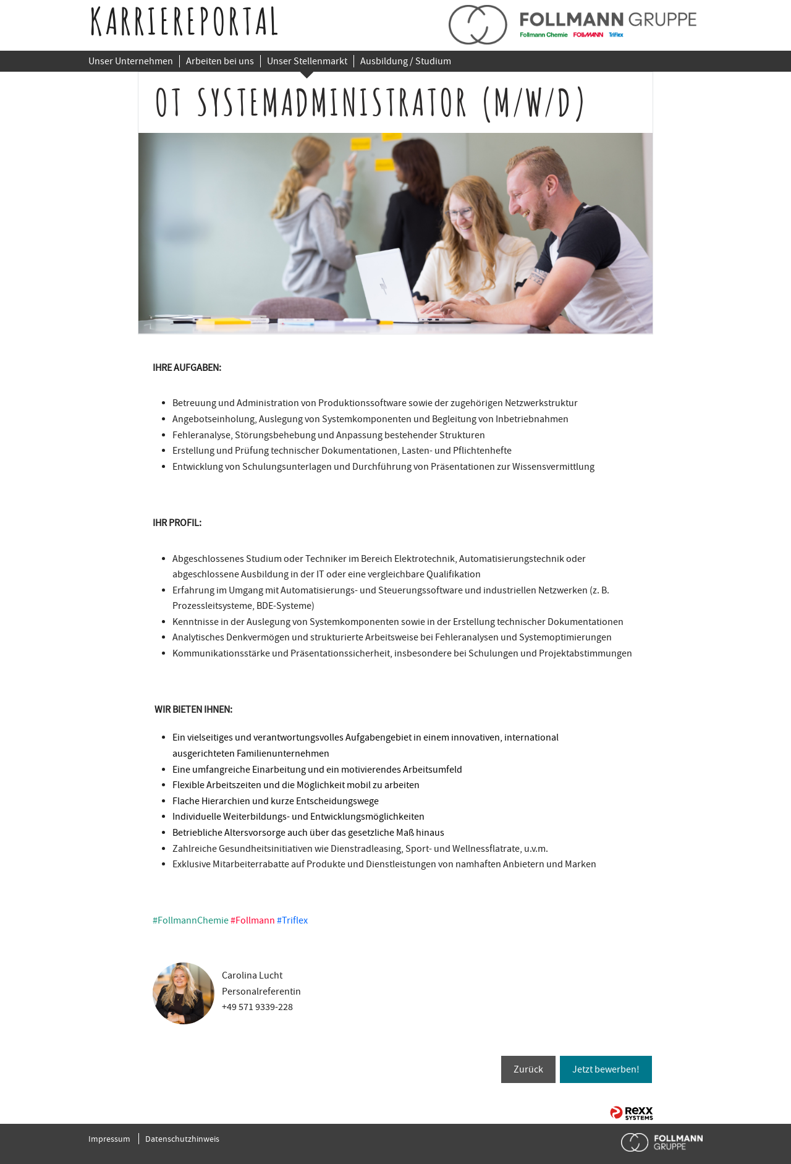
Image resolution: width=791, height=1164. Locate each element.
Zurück (528, 1069)
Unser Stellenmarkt (307, 61)
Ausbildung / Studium (405, 61)
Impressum (109, 1138)
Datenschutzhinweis (182, 1138)
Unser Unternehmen (130, 61)
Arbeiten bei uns (220, 61)
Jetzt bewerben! (606, 1069)
